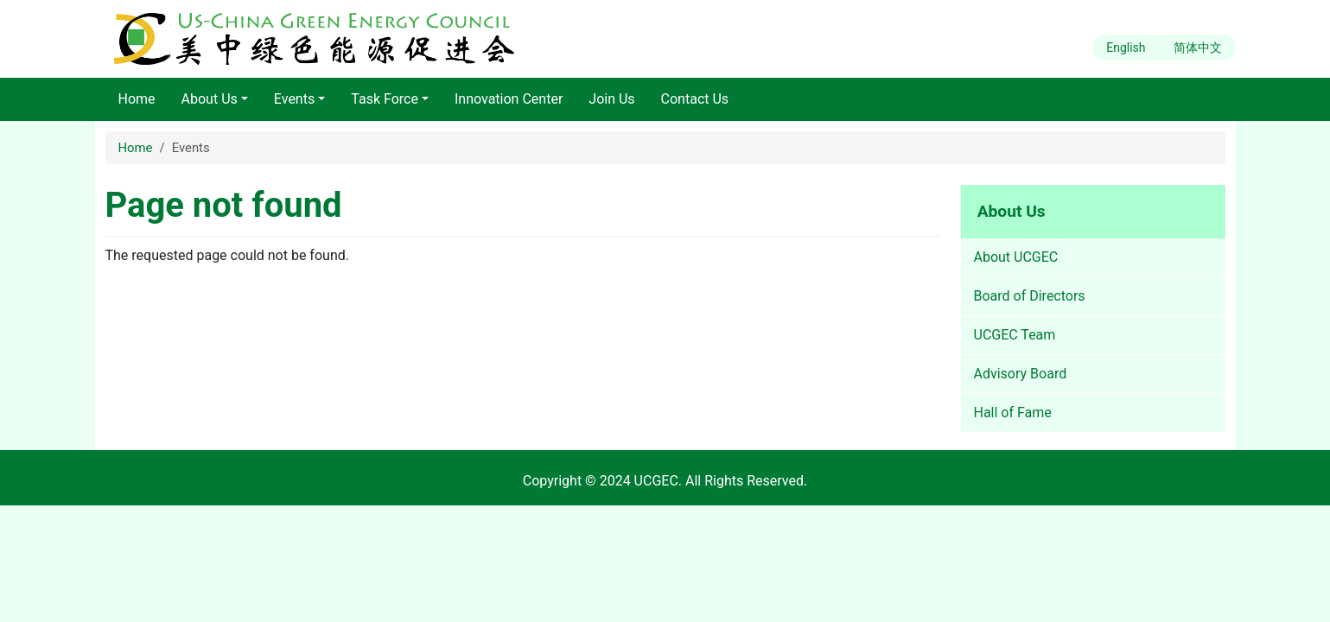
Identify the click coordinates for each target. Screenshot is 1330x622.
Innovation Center (509, 99)
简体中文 (1198, 47)
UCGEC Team (1015, 335)
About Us (209, 99)
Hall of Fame (1013, 412)
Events (294, 99)
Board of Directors (1029, 296)
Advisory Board (1020, 373)
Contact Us (695, 99)
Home (137, 99)
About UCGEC (1016, 257)
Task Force (384, 99)
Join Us (611, 99)
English (1125, 47)
